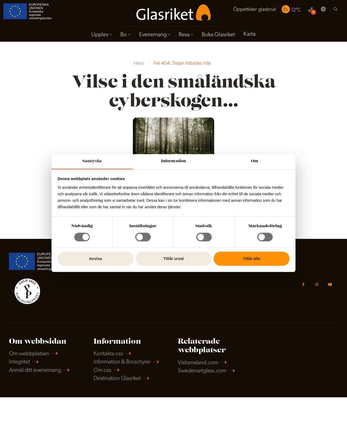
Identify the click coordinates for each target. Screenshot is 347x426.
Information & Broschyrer (122, 362)
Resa (184, 35)
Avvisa (95, 258)
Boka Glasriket (218, 35)
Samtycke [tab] (92, 161)
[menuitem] (254, 10)
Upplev (99, 35)
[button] (323, 10)
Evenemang (153, 35)
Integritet (19, 362)
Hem (139, 63)
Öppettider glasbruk (254, 9)
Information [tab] (173, 161)
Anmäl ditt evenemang (35, 371)
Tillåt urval (173, 258)
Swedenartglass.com (202, 371)
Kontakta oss (108, 354)
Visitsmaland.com (199, 363)
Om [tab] (254, 161)
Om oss (102, 371)
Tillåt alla (251, 258)
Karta (250, 34)
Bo (123, 35)
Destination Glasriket (118, 379)
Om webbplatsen (29, 354)
